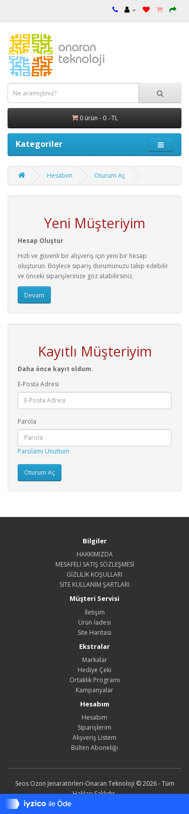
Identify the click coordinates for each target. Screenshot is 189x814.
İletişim (95, 612)
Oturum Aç (109, 175)
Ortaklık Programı (95, 680)
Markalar (94, 659)
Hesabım (60, 175)
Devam (34, 295)
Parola (27, 421)
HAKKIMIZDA (95, 554)
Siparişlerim (94, 727)
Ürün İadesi (94, 622)
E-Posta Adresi (38, 384)
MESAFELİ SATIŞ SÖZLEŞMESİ (94, 564)
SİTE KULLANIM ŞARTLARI (94, 584)
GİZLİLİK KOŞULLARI (94, 574)
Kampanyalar (94, 690)
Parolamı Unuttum (44, 451)
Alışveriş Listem (94, 737)
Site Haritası (94, 632)
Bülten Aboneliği (94, 747)
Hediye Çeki (94, 670)
